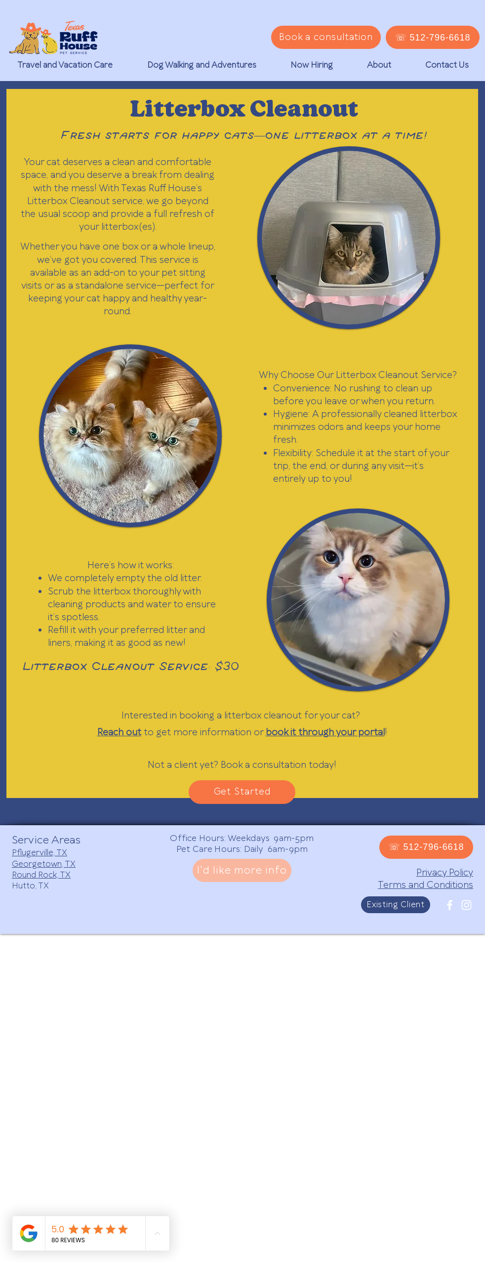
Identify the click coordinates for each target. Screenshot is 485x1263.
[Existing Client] (395, 904)
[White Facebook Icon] (449, 905)
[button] (65, 65)
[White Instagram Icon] (466, 905)
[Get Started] (242, 792)
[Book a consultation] (326, 37)
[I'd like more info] (242, 870)
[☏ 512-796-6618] (433, 37)
